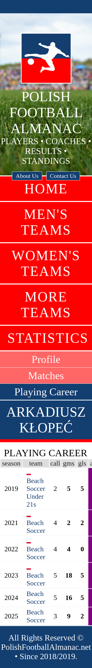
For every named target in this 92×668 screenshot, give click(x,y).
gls (82, 463)
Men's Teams (46, 222)
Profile (46, 359)
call (55, 463)
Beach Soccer (35, 526)
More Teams (46, 304)
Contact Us (63, 176)
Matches (46, 375)
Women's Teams (46, 263)
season (11, 463)
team (35, 463)
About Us (27, 176)
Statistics (47, 338)
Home (46, 188)
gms (69, 463)
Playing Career (46, 392)
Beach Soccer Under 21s (35, 492)
